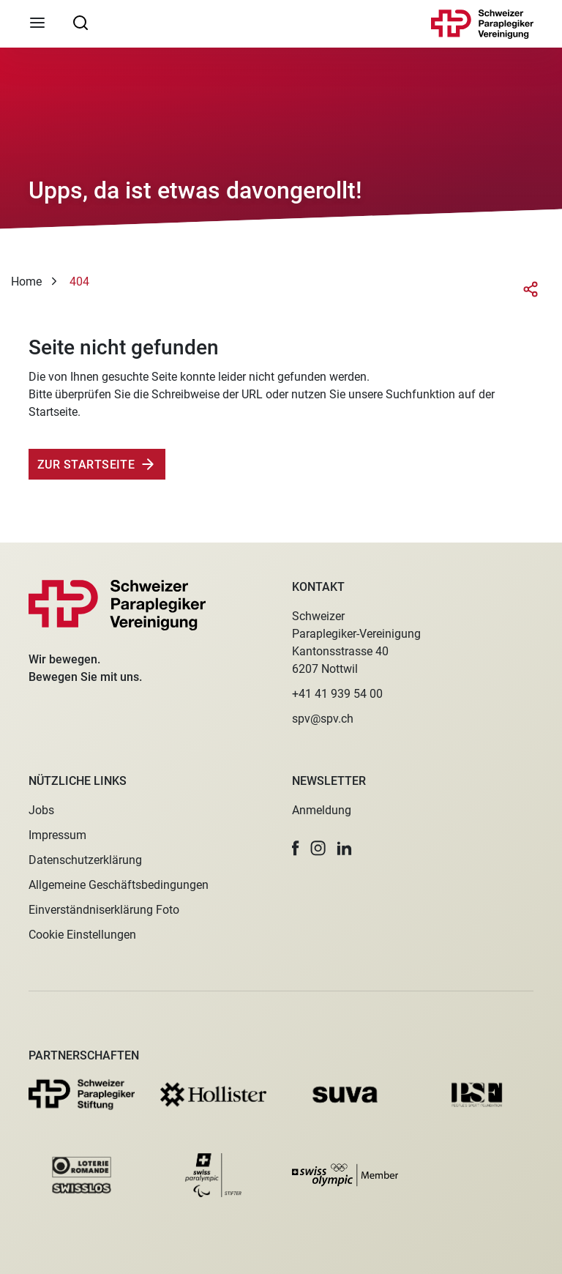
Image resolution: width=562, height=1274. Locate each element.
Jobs (41, 810)
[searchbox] (80, 21)
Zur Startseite (86, 465)
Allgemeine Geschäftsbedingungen (119, 885)
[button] (295, 848)
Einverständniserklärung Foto (104, 910)
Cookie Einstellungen (82, 935)
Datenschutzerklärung (85, 860)
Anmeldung (321, 810)
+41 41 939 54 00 (337, 694)
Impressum (57, 835)
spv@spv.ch (322, 719)
